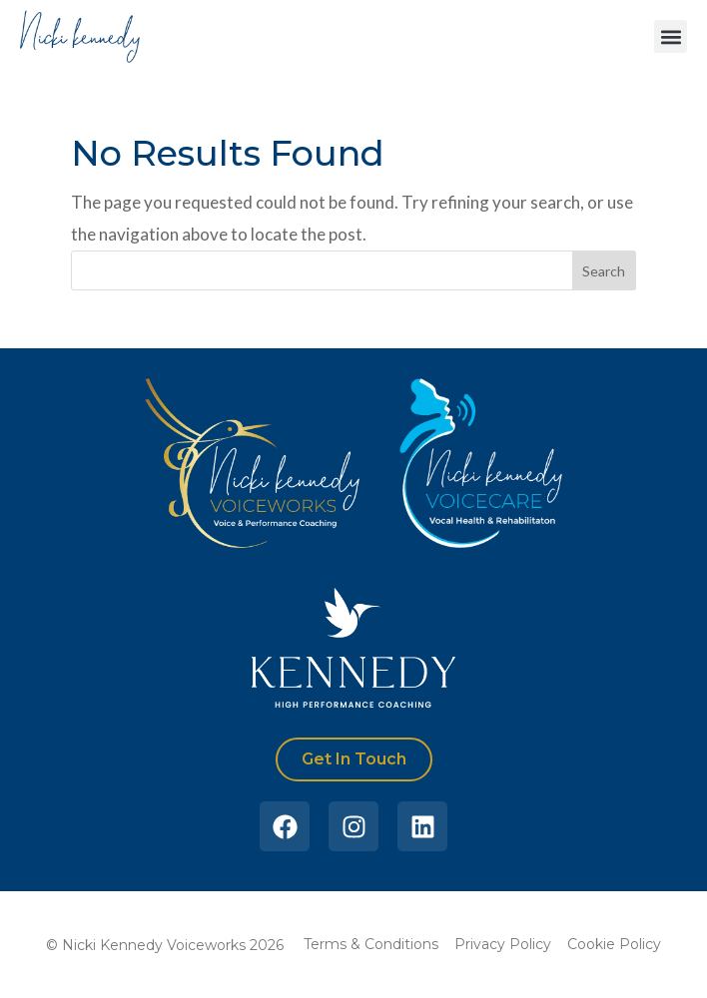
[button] (670, 36)
